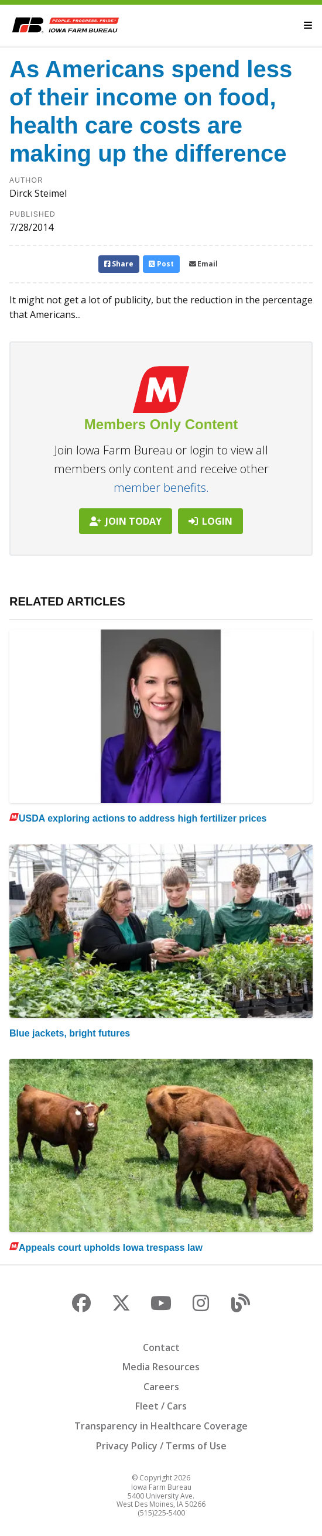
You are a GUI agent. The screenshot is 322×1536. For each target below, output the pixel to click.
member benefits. (161, 487)
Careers (161, 1386)
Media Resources (161, 1366)
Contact (161, 1347)
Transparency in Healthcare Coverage (161, 1425)
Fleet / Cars (161, 1406)
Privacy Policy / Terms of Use (161, 1445)
